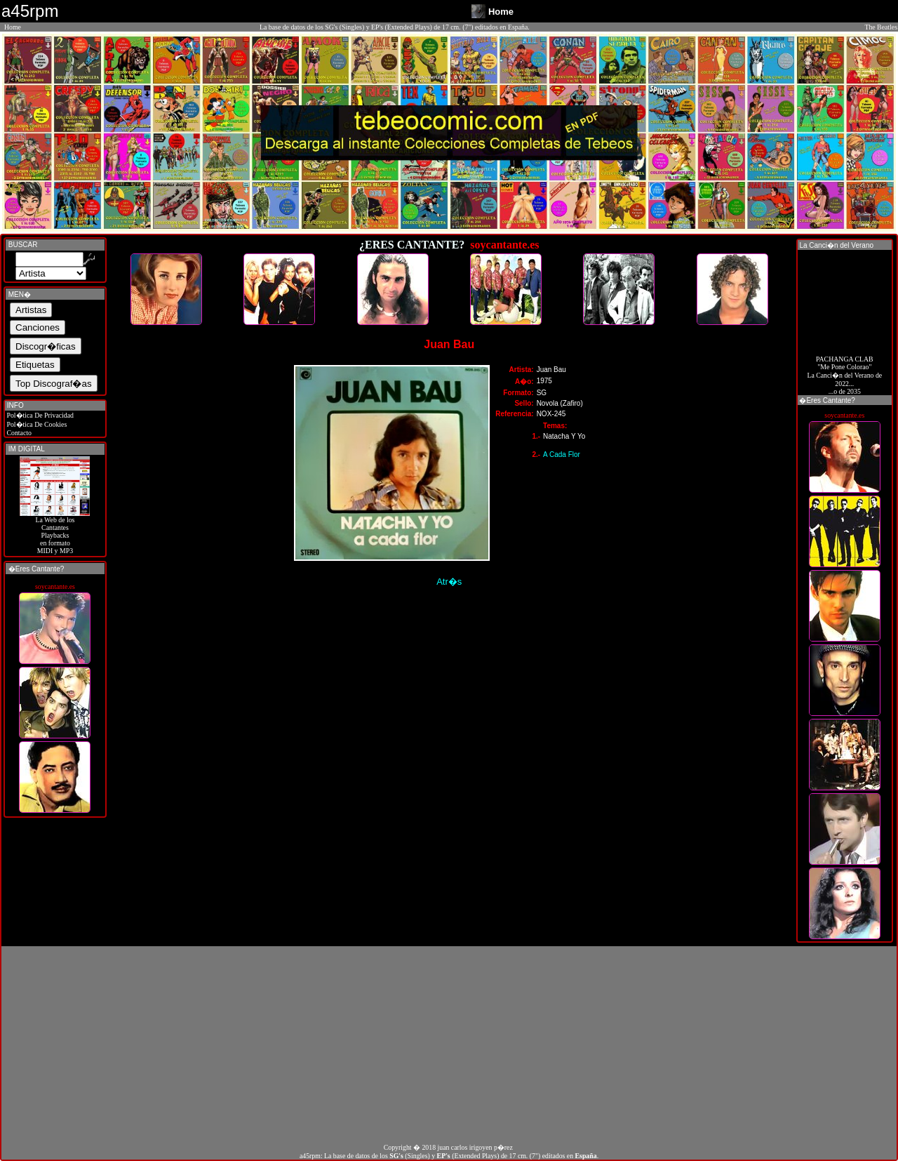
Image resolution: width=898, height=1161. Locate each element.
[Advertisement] (449, 1044)
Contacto (18, 433)
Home (12, 27)
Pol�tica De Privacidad (39, 415)
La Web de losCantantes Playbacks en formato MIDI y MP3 (55, 532)
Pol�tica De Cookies (36, 424)
